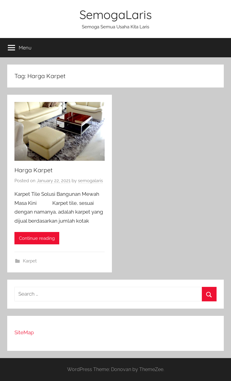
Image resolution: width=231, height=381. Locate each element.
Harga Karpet (33, 170)
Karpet (30, 261)
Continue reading (37, 238)
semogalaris (90, 180)
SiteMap (24, 332)
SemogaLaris (115, 14)
